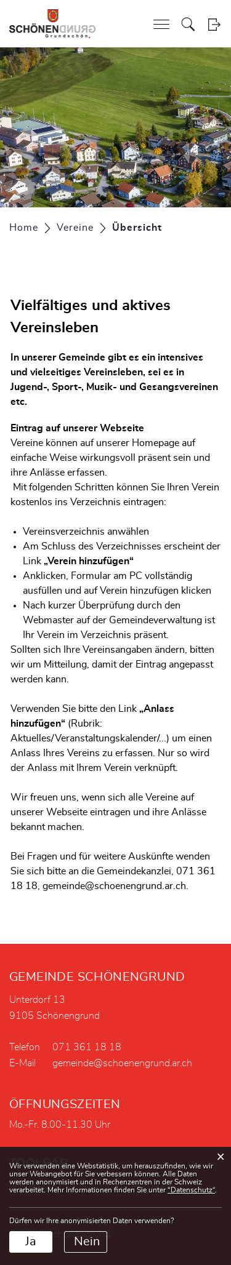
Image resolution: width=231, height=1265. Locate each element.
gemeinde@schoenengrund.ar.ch (122, 1063)
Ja (30, 1241)
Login (214, 24)
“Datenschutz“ (191, 1190)
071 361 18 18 (86, 1047)
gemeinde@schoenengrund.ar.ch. (115, 886)
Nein (87, 1241)
